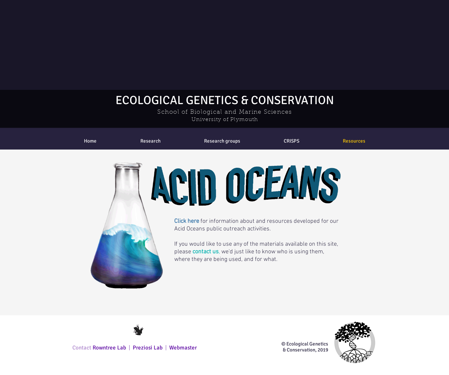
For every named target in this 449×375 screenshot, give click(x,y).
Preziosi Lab (148, 347)
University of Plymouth (224, 119)
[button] (222, 141)
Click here (186, 221)
